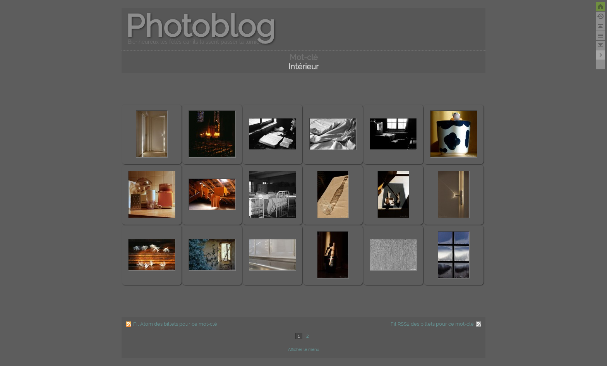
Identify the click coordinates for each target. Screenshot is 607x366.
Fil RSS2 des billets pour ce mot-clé (432, 324)
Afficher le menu (303, 349)
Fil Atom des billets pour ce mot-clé (175, 324)
